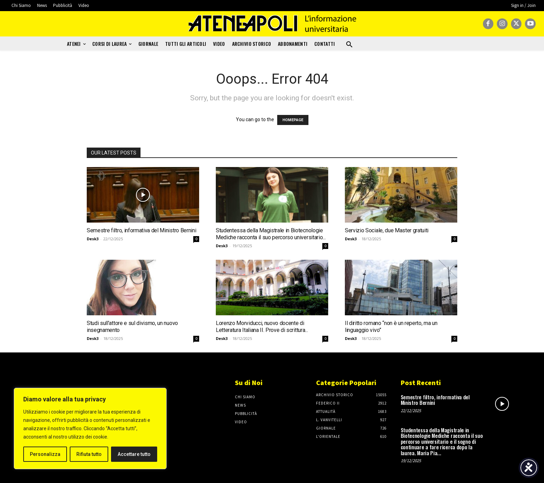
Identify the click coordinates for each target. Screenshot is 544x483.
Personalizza (45, 454)
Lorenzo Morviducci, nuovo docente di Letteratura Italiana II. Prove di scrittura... (262, 326)
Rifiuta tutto (89, 454)
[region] (90, 428)
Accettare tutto (134, 454)
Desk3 (93, 238)
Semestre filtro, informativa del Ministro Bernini (141, 230)
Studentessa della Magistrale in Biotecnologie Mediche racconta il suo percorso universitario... (270, 234)
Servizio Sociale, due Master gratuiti (386, 230)
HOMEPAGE (292, 120)
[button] (349, 44)
